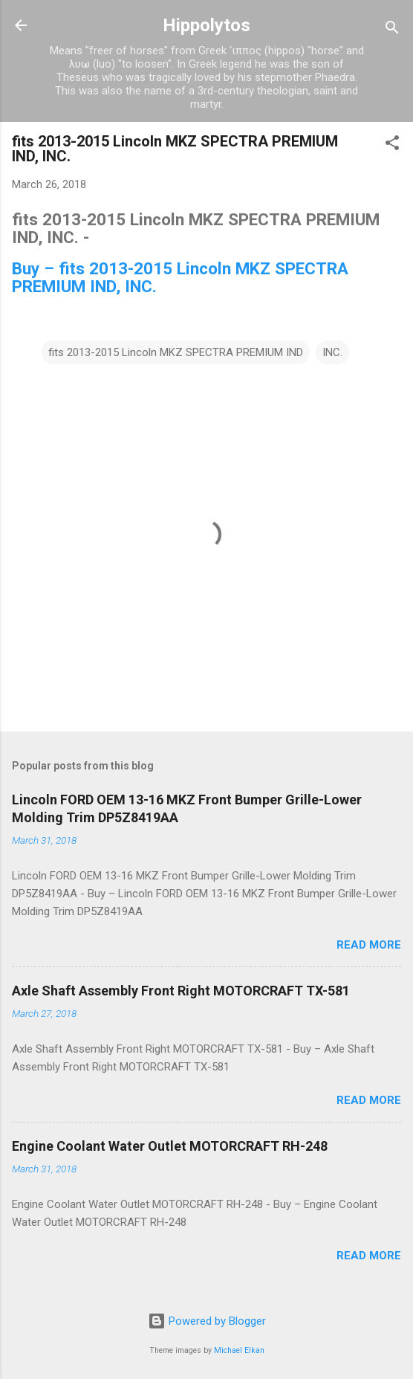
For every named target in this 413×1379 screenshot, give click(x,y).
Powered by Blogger (207, 1321)
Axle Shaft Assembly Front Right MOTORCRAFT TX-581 (181, 990)
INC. (332, 352)
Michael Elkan (239, 1350)
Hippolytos (206, 25)
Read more (368, 945)
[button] (392, 145)
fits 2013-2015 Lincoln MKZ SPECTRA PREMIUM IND (175, 352)
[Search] (392, 30)
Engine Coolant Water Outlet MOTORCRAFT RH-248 (170, 1146)
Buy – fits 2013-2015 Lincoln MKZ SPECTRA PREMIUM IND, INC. (180, 277)
